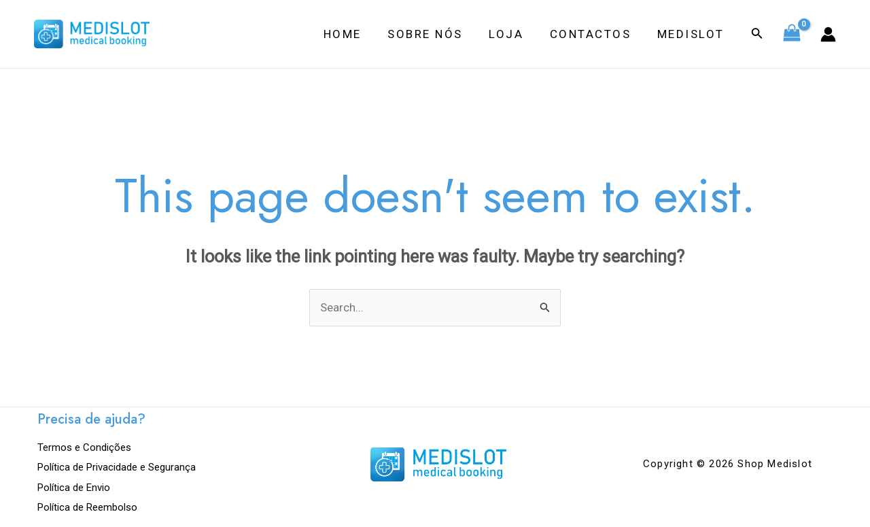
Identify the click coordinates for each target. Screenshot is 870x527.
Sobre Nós (436, 34)
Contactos (595, 34)
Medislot (692, 34)
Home (356, 34)
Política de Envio (73, 487)
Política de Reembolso (87, 506)
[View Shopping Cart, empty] (792, 34)
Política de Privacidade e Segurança (116, 467)
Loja (514, 34)
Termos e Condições (84, 447)
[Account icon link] (828, 34)
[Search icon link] (757, 34)
